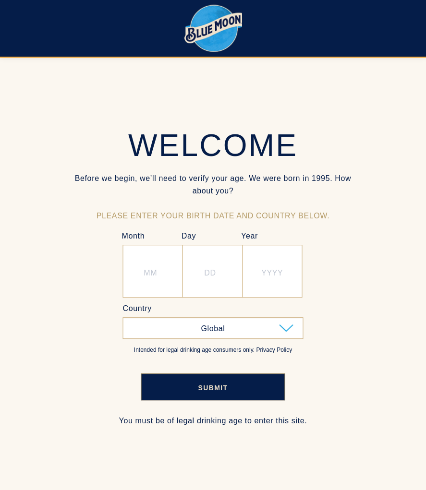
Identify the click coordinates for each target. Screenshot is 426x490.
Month (133, 236)
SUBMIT (213, 388)
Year (249, 236)
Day (189, 236)
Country (137, 308)
